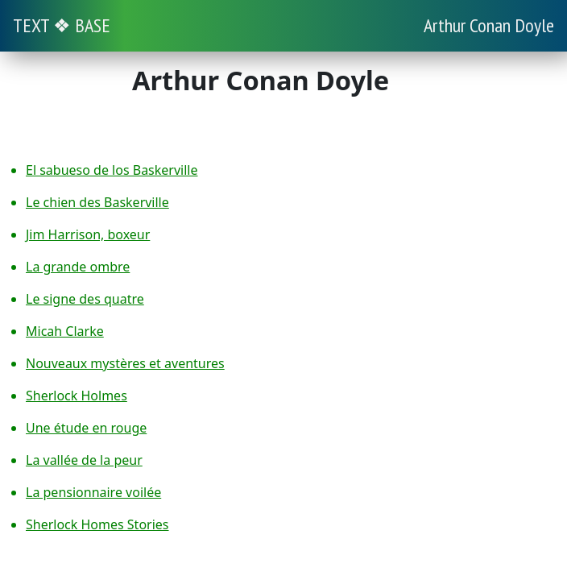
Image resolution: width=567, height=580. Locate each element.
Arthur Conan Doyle (489, 25)
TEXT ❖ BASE (61, 25)
